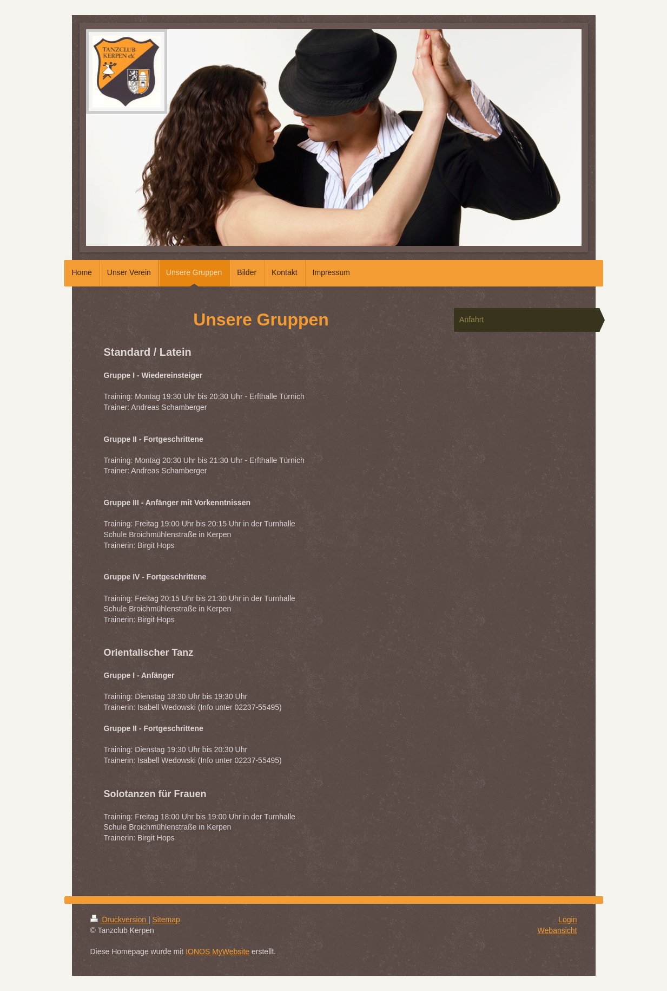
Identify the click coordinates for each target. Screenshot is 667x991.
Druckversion (119, 919)
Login (567, 919)
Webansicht (557, 930)
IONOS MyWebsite (217, 951)
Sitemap (166, 919)
